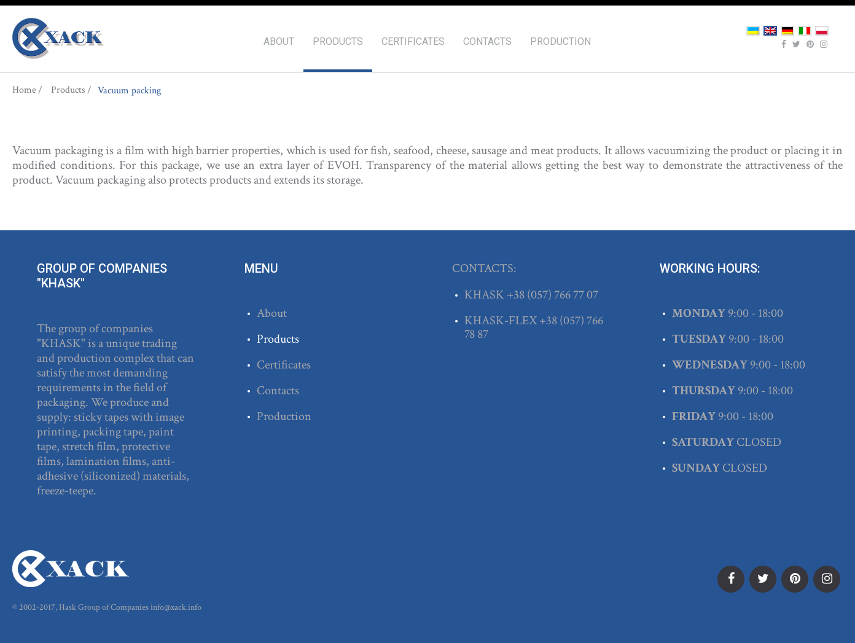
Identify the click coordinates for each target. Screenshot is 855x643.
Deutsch (787, 30)
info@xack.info (175, 607)
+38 (517, 295)
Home (24, 90)
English (770, 30)
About (279, 41)
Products (338, 41)
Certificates (413, 41)
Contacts (487, 41)
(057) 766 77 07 (562, 295)
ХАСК (58, 39)
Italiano (804, 30)
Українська (753, 30)
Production (560, 41)
